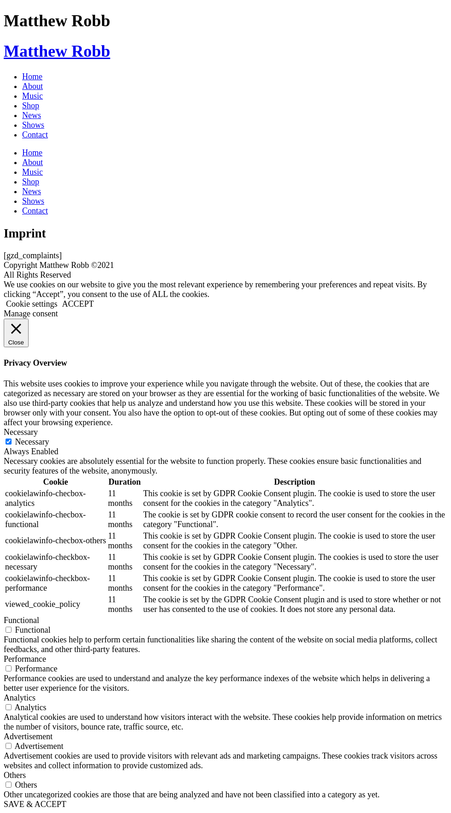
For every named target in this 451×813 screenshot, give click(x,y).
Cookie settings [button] (32, 304)
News (31, 115)
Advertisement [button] (28, 736)
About (32, 86)
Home (32, 76)
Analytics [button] (20, 697)
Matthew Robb (57, 51)
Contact (35, 134)
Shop (30, 105)
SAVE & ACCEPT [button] (35, 804)
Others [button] (15, 775)
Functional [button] (21, 620)
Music (32, 96)
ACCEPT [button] (78, 304)
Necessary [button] (21, 432)
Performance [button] (25, 659)
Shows (33, 125)
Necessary (32, 441)
